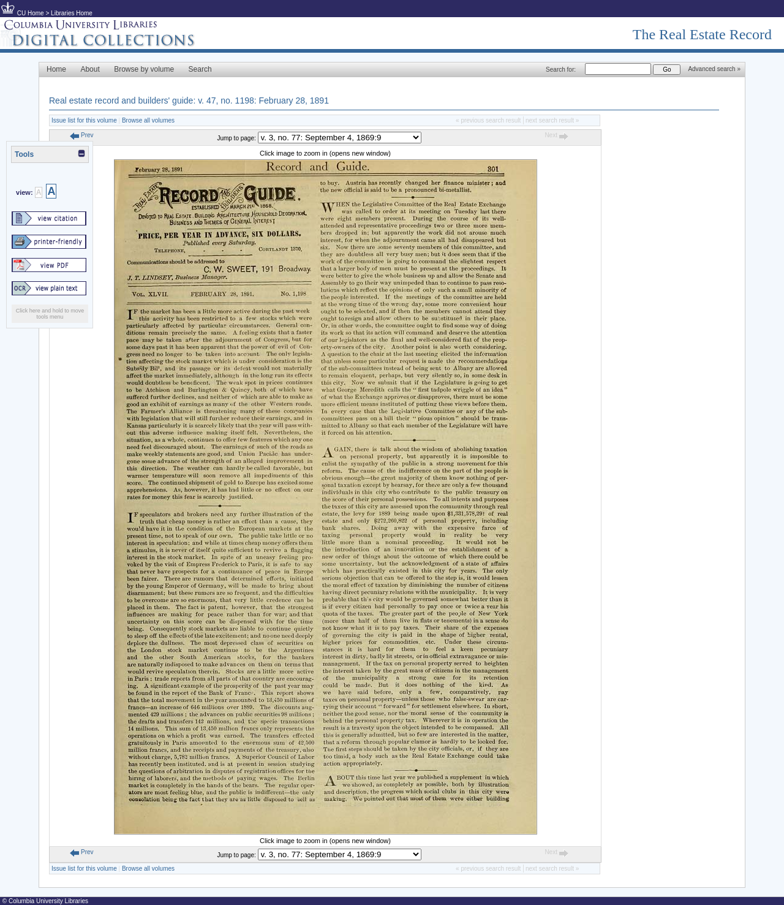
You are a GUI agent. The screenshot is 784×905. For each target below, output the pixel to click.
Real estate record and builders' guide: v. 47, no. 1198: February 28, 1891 (189, 100)
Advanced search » (714, 69)
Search (200, 69)
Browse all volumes (148, 120)
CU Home (30, 13)
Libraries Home (71, 13)
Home (56, 69)
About (89, 69)
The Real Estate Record (702, 34)
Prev (81, 135)
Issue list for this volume (84, 120)
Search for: (561, 69)
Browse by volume (144, 69)
